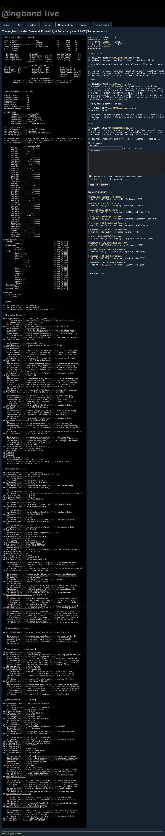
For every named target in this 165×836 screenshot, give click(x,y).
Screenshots (101, 25)
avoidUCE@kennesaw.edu (120, 58)
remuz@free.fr (116, 84)
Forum (47, 25)
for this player (102, 46)
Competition (65, 25)
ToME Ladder (109, 44)
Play (19, 25)
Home (6, 25)
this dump (98, 39)
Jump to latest (96, 53)
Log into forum (134, 148)
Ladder (32, 25)
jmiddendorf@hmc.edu (118, 128)
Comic (83, 25)
